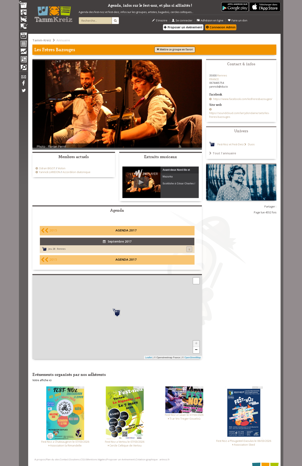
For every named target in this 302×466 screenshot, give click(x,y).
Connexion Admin (221, 27)
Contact (64, 459)
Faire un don (237, 20)
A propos (39, 459)
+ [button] (196, 344)
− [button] (196, 350)
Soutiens (74, 459)
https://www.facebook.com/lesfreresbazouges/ (242, 99)
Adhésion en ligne (210, 20)
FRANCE (214, 79)
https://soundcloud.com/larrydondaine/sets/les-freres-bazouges (239, 115)
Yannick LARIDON (49, 172)
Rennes (61, 248)
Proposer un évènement (183, 27)
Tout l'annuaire (222, 153)
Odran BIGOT (47, 168)
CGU (83, 459)
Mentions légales (96, 459)
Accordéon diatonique (76, 172)
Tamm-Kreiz (41, 40)
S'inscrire (159, 20)
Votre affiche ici (42, 380)
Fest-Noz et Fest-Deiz (230, 144)
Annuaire (63, 40)
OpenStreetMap (192, 357)
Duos (250, 144)
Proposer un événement (120, 459)
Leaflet (148, 357)
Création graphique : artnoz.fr (153, 459)
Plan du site (52, 459)
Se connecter (182, 20)
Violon (61, 168)
